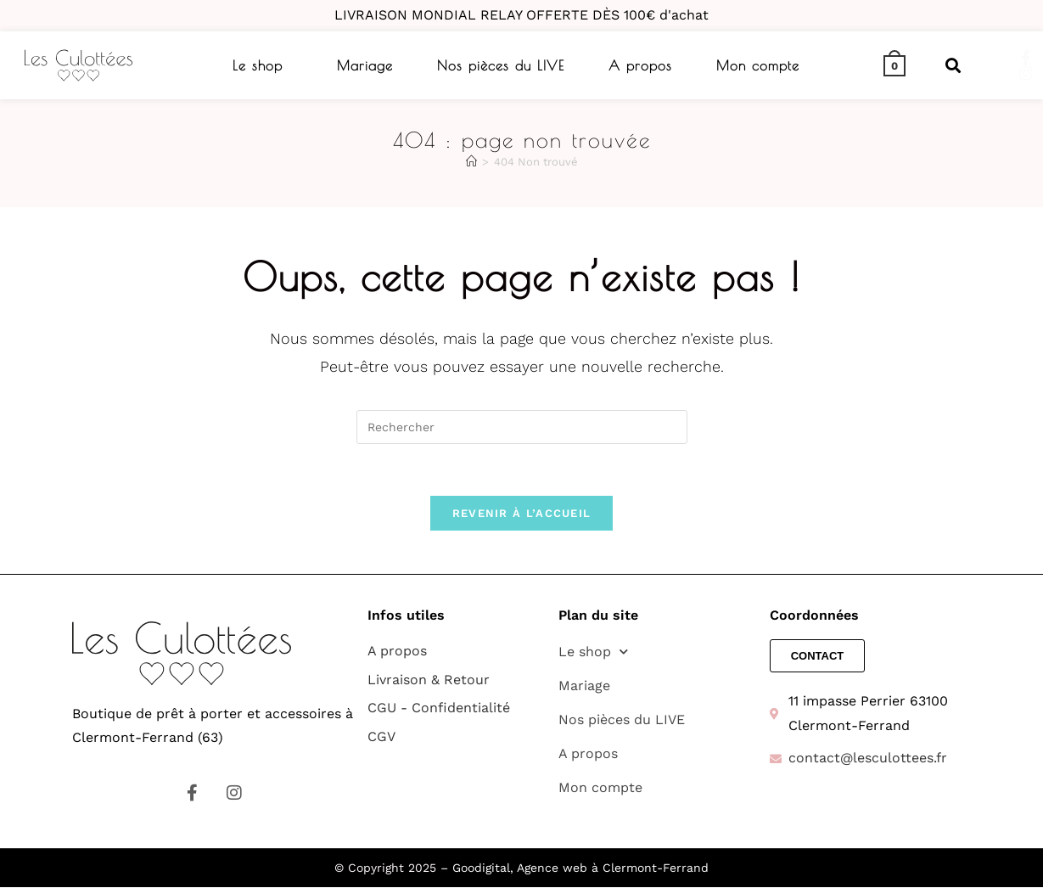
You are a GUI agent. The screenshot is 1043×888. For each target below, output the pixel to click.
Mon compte (757, 65)
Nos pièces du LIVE (500, 65)
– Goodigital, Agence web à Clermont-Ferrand (572, 868)
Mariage (365, 65)
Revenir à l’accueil (522, 513)
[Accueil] (471, 161)
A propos (640, 65)
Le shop (258, 65)
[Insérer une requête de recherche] (521, 427)
